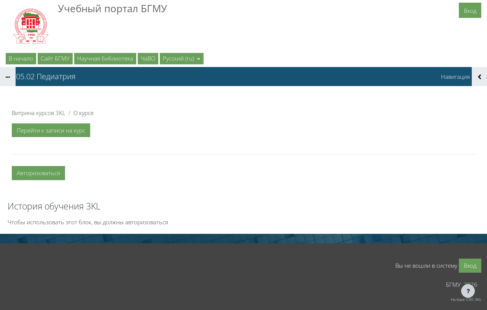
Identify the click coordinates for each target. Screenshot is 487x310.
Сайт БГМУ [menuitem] (55, 58)
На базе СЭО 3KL (466, 299)
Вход (470, 10)
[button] (182, 58)
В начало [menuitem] (21, 58)
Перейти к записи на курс (51, 130)
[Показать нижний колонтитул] (468, 291)
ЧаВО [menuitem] (148, 58)
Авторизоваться (38, 173)
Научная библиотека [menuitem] (105, 58)
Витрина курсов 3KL (38, 113)
